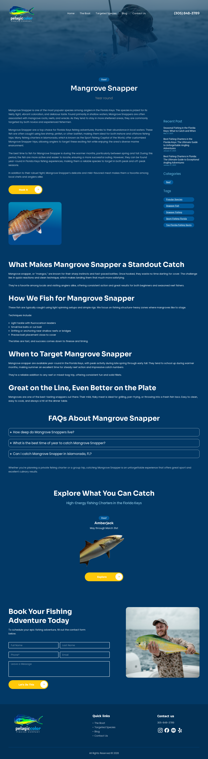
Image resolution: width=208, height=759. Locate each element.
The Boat (85, 13)
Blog (124, 13)
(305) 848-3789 (187, 13)
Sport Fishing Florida (177, 220)
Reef (168, 182)
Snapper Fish (173, 206)
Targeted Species (106, 13)
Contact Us (139, 13)
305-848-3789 (165, 722)
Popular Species (174, 199)
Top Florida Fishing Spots (179, 226)
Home (70, 13)
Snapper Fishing (174, 213)
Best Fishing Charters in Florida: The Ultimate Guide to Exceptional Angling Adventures (181, 159)
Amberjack (104, 523)
